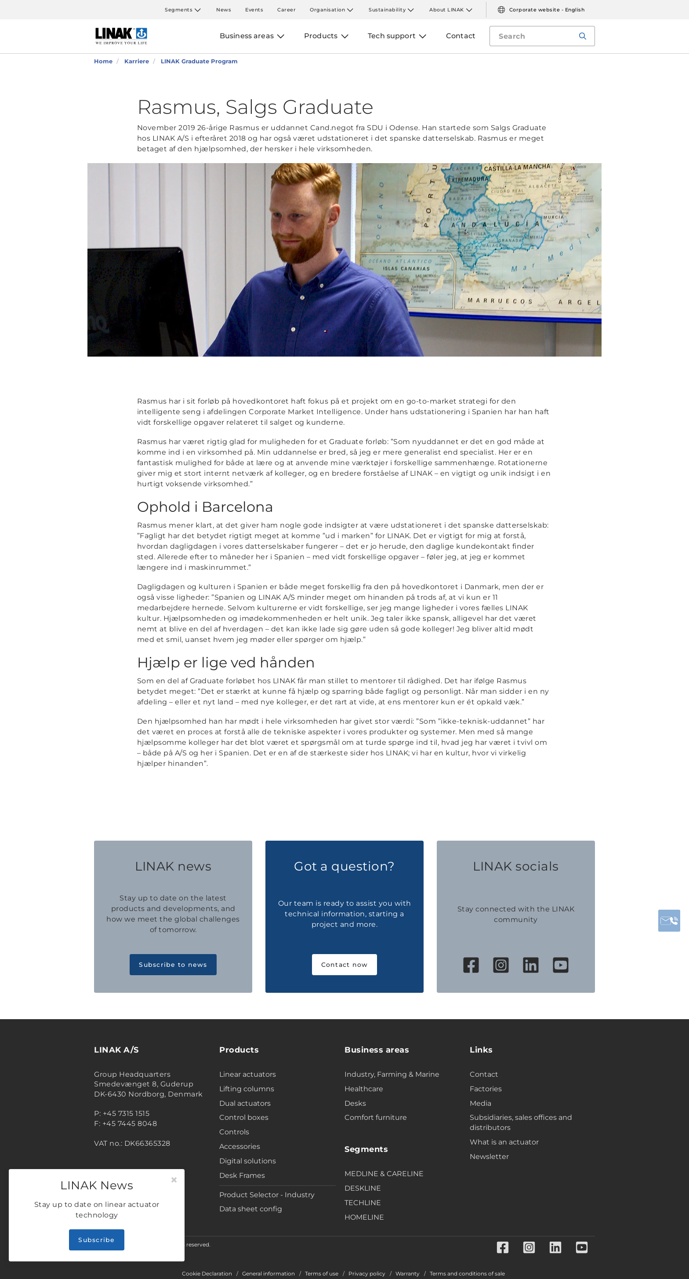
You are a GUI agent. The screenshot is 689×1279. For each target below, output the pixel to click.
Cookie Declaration (207, 1274)
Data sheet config (250, 1209)
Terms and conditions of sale (467, 1274)
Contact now (344, 965)
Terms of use (321, 1274)
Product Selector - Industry (267, 1195)
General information (268, 1274)
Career (286, 10)
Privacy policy (366, 1274)
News (223, 10)
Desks (355, 1103)
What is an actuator (504, 1142)
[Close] (174, 1180)
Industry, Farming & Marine (391, 1074)
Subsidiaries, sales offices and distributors (521, 1122)
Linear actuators (247, 1074)
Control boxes (243, 1117)
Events (254, 10)
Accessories (239, 1146)
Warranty (407, 1274)
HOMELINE (364, 1217)
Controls (234, 1132)
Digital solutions (247, 1161)
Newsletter (489, 1156)
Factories (486, 1089)
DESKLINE (362, 1188)
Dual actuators (245, 1103)
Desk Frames (242, 1175)
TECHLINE (362, 1203)
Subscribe (96, 1240)
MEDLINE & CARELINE (384, 1174)
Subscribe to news (173, 965)
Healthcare (363, 1089)
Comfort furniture (375, 1117)
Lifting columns (246, 1089)
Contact (484, 1074)
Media (480, 1103)
